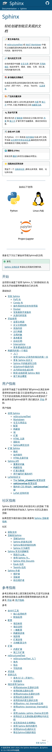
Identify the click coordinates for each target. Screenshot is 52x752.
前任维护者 (18, 580)
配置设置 (25, 483)
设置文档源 (18, 321)
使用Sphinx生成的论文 (24, 729)
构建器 (16, 429)
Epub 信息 (18, 564)
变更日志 (12, 674)
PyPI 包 (17, 299)
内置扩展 (17, 649)
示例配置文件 (20, 642)
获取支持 (12, 532)
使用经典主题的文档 (23, 690)
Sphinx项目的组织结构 (24, 544)
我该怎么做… (19, 554)
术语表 (11, 671)
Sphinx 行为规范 (21, 548)
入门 (15, 353)
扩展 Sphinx (14, 448)
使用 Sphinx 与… (21, 557)
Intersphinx (19, 344)
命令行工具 (13, 610)
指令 (15, 665)
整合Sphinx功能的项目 (24, 732)
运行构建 (17, 331)
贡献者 (16, 577)
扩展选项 (17, 639)
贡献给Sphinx (14, 535)
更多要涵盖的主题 (22, 347)
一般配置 (17, 629)
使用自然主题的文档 (23, 697)
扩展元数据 (18, 470)
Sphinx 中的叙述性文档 (24, 363)
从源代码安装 (20, 315)
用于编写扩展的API (22, 473)
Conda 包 (18, 302)
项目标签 (17, 623)
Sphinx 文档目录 (12, 267)
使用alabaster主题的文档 (26, 687)
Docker (17, 309)
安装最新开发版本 (22, 312)
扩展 (15, 435)
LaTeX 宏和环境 (21, 493)
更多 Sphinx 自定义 (23, 360)
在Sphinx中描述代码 (23, 366)
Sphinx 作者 (14, 570)
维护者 (16, 573)
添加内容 (17, 328)
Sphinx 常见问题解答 (18, 551)
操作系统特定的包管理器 (25, 305)
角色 (15, 661)
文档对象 (17, 334)
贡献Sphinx (19, 538)
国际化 (16, 441)
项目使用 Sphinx (16, 684)
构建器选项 (18, 633)
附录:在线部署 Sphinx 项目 (26, 372)
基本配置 (17, 337)
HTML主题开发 (20, 457)
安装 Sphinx (14, 296)
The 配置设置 (29, 480)
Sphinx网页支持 (21, 445)
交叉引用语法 (20, 422)
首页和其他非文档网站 (24, 722)
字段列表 (17, 668)
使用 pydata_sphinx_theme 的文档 (30, 713)
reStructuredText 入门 (24, 658)
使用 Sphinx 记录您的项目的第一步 (30, 356)
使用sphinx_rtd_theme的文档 (28, 703)
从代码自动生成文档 (23, 369)
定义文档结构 (20, 324)
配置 (15, 425)
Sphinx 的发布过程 (22, 541)
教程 (15, 451)
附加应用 (17, 617)
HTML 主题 (18, 438)
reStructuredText (22, 416)
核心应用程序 (20, 613)
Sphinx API (13, 461)
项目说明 (17, 626)
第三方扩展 (18, 652)
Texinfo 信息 (19, 567)
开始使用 (12, 318)
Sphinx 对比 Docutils (23, 560)
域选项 (16, 636)
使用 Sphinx (14, 413)
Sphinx (23, 8)
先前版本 (17, 681)
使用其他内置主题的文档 (25, 700)
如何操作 (17, 454)
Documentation (9, 8)
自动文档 (17, 341)
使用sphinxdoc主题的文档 (26, 693)
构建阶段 (17, 467)
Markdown (18, 419)
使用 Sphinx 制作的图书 (25, 725)
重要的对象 (18, 464)
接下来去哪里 (20, 376)
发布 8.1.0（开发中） (23, 677)
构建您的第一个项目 (18, 350)
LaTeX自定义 (14, 477)
